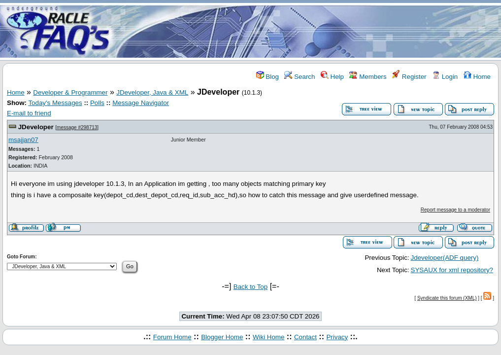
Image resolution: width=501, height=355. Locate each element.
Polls (97, 102)
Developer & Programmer (70, 92)
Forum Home (172, 337)
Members (367, 76)
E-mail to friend (29, 113)
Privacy (337, 337)
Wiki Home (268, 337)
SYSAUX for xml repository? (452, 270)
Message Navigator (140, 102)
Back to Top (250, 286)
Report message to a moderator (455, 210)
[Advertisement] (309, 31)
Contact (305, 337)
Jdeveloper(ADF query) (445, 257)
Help (332, 76)
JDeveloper (36, 127)
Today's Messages (55, 102)
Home (477, 76)
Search (299, 76)
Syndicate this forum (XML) (447, 298)
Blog (267, 76)
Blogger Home (222, 337)
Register (409, 76)
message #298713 (77, 127)
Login (445, 76)
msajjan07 (23, 139)
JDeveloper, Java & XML (152, 92)
